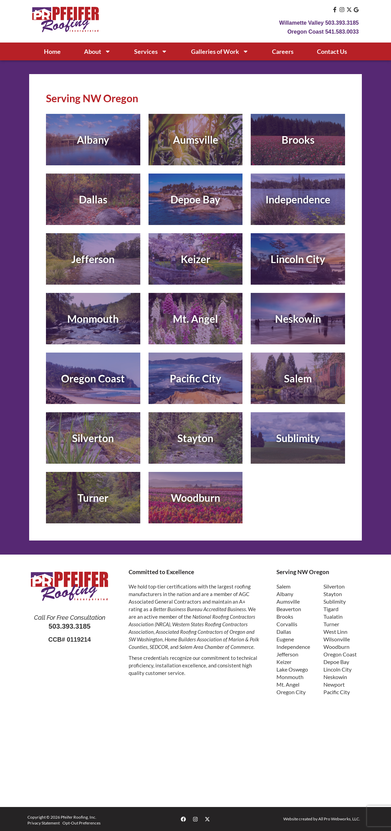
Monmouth (290, 677)
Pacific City (336, 692)
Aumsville (288, 601)
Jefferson (287, 654)
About (97, 51)
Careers (283, 51)
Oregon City (291, 692)
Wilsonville (336, 639)
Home (52, 51)
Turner (331, 624)
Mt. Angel (287, 684)
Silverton (334, 586)
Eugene (285, 639)
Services (150, 51)
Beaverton (288, 609)
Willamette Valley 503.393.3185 (319, 23)
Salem (283, 586)
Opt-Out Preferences (81, 823)
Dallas (283, 631)
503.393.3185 (70, 626)
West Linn (335, 631)
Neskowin (335, 677)
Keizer (284, 661)
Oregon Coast (340, 654)
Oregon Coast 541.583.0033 (323, 32)
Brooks (284, 616)
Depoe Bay (336, 661)
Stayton (332, 594)
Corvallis (286, 624)
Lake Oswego (292, 669)
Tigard (331, 609)
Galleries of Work (220, 51)
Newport (334, 684)
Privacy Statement (43, 823)
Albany (284, 594)
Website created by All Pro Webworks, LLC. (321, 818)
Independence (293, 646)
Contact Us (332, 51)
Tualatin (333, 616)
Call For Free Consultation (69, 617)
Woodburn (336, 646)
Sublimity (334, 601)
